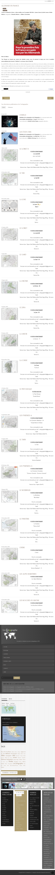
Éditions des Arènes (8, 757)
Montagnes (16, 761)
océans (5, 765)
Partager (51, 89)
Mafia (22, 753)
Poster (11, 761)
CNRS (13, 755)
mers (7, 761)
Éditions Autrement (7, 759)
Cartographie (8, 755)
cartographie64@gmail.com (46, 163)
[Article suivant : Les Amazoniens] (50, 98)
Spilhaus (19, 753)
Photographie (14, 753)
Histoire (4, 8)
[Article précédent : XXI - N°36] (6, 98)
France (2, 767)
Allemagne (5, 10)
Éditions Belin (14, 751)
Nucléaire (18, 755)
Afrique (7, 703)
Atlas (3, 755)
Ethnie (6, 763)
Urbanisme (19, 757)
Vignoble (23, 757)
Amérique (12, 703)
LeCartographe (18, 763)
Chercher (17, 677)
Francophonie (10, 763)
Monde (3, 703)
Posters (20, 761)
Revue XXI (3, 751)
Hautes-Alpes (16, 759)
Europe (3, 705)
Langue (20, 765)
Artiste (15, 757)
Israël (24, 753)
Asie (7, 705)
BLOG (10, 699)
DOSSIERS (4, 699)
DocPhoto (8, 751)
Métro (24, 765)
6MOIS (4, 753)
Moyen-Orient (12, 705)
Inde (8, 765)
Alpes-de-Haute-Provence (14, 765)
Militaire (8, 753)
